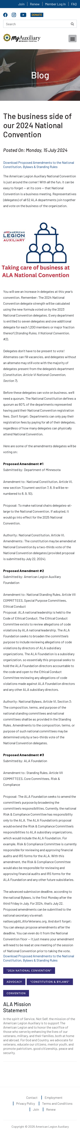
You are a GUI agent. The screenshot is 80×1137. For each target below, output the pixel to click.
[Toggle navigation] (72, 38)
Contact (32, 1097)
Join (21, 4)
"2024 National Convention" (29, 970)
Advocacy (14, 982)
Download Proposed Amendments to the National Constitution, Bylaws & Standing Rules (38, 164)
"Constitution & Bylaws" (49, 982)
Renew (35, 4)
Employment (54, 1097)
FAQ (74, 4)
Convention (16, 993)
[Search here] (40, 24)
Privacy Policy (25, 1103)
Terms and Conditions (57, 1103)
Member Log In (55, 4)
